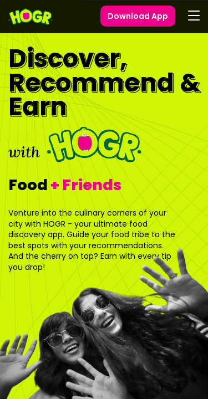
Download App (138, 16)
